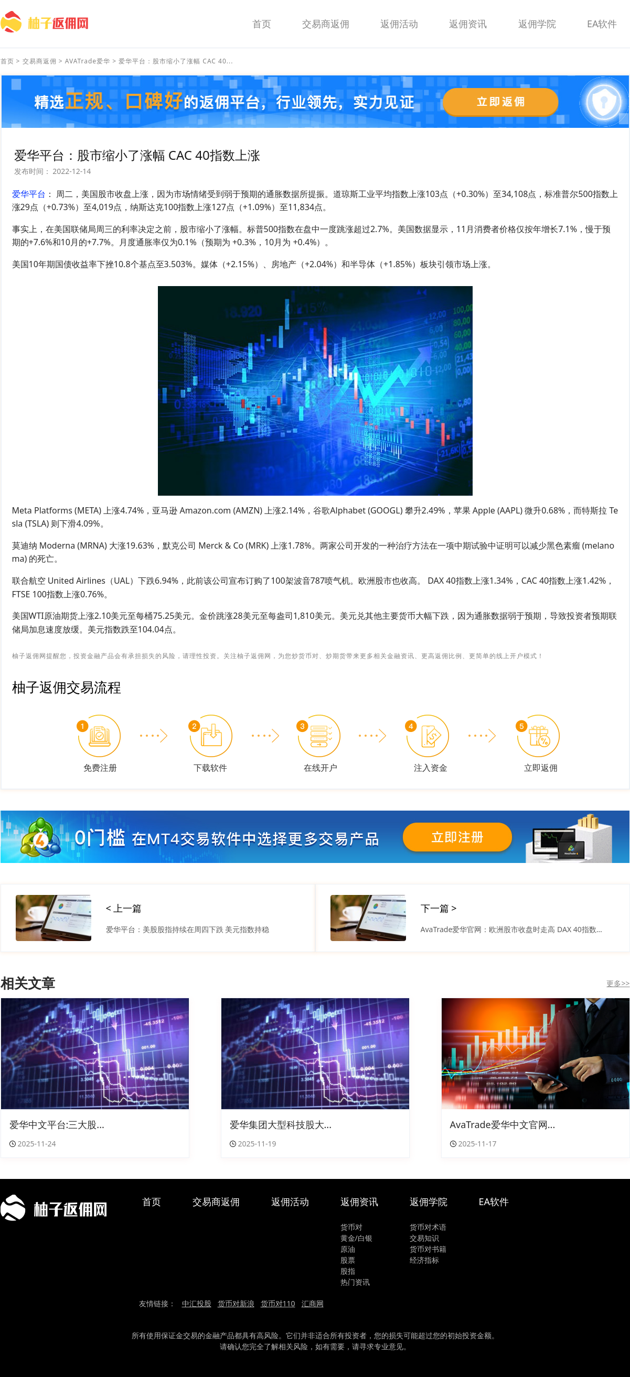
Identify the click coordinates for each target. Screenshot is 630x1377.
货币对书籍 (428, 1249)
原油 (347, 1249)
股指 (347, 1271)
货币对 (351, 1227)
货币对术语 (428, 1227)
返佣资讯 (468, 23)
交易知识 (424, 1238)
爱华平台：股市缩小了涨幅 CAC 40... (176, 61)
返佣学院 (537, 23)
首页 (261, 23)
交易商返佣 (325, 23)
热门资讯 (355, 1282)
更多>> (617, 983)
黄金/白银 (356, 1238)
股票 (347, 1260)
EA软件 (602, 23)
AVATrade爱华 (87, 61)
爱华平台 (29, 194)
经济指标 (424, 1260)
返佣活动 (399, 23)
